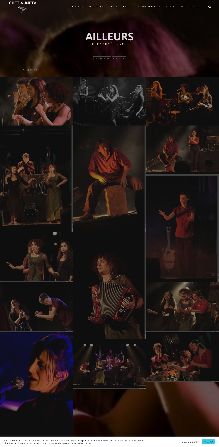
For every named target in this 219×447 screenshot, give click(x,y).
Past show (118, 58)
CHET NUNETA (76, 6)
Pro (183, 6)
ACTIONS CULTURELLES (149, 6)
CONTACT (195, 6)
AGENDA (170, 6)
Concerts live (102, 58)
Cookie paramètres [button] (190, 441)
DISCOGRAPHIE (96, 6)
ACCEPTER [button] (208, 441)
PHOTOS (127, 6)
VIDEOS (113, 6)
